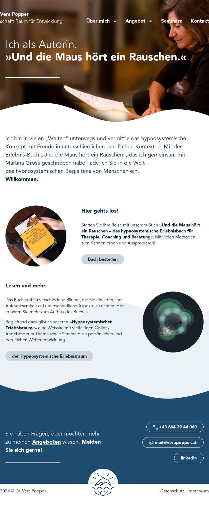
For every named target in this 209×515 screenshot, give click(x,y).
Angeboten (46, 442)
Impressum (198, 491)
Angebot (139, 21)
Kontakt (199, 21)
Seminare (171, 21)
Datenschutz (172, 491)
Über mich (101, 21)
